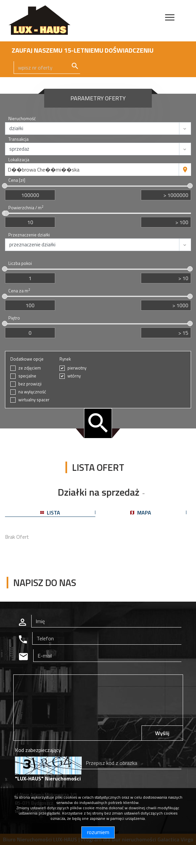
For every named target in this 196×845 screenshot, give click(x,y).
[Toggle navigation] (169, 18)
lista (50, 513)
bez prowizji (30, 384)
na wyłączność (32, 392)
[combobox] (92, 169)
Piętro (14, 318)
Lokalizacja (18, 160)
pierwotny (76, 368)
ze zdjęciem (29, 368)
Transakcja (18, 139)
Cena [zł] (16, 180)
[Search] (47, 67)
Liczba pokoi (20, 263)
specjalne (27, 376)
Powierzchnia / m (25, 208)
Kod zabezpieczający (38, 750)
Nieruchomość (22, 119)
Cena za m (19, 291)
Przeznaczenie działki (29, 235)
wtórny (74, 376)
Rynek (65, 359)
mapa (140, 513)
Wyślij (162, 733)
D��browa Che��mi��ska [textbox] (43, 170)
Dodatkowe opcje (27, 359)
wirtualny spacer (33, 400)
